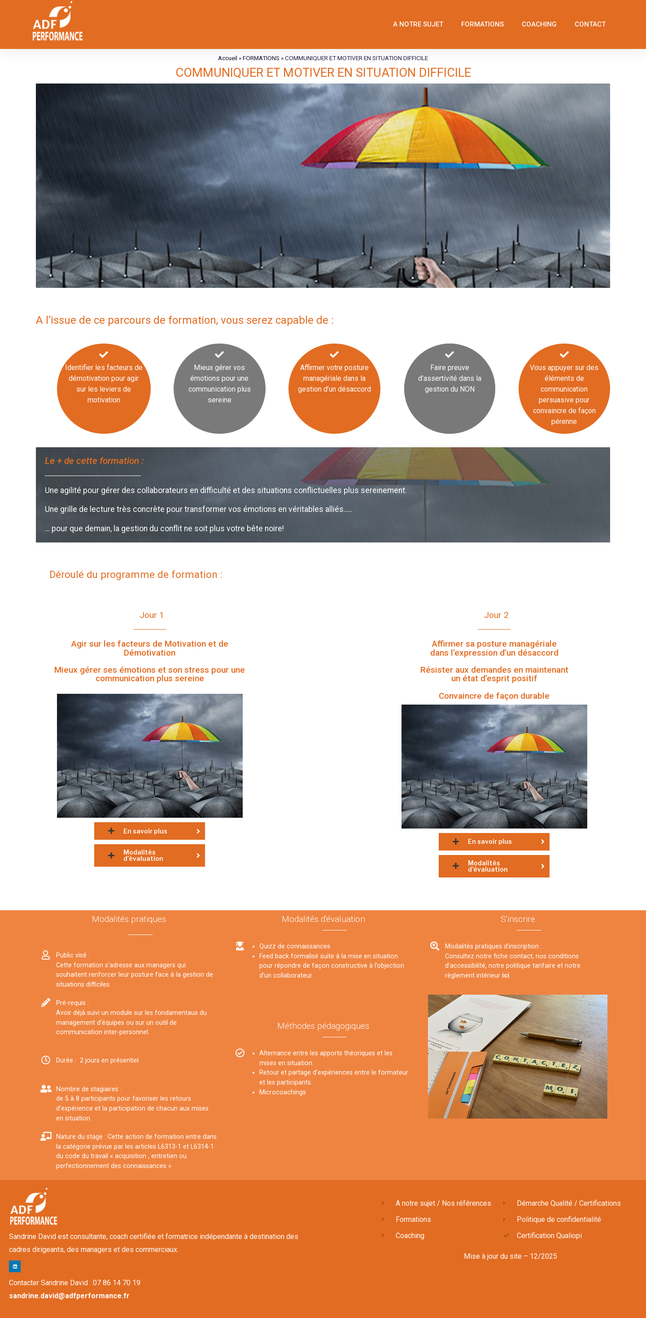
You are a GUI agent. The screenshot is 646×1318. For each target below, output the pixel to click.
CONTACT (590, 24)
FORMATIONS (482, 24)
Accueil (227, 58)
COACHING (539, 24)
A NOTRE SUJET (418, 24)
